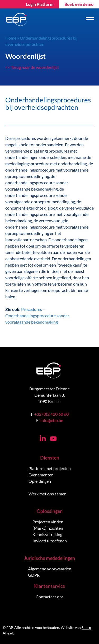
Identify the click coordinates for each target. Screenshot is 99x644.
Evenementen (41, 474)
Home (10, 37)
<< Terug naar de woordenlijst (32, 67)
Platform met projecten (50, 468)
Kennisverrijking (47, 534)
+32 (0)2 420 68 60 (51, 413)
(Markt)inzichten (47, 528)
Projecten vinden (47, 521)
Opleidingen (40, 481)
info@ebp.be (51, 420)
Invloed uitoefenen (49, 540)
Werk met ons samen (48, 493)
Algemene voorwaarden (49, 568)
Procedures (31, 309)
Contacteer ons (50, 596)
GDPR (34, 574)
